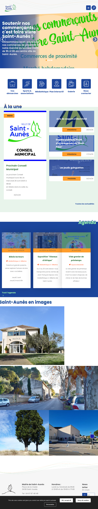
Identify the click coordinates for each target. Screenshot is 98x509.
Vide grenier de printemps (76, 258)
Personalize (50, 504)
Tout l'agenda (9, 292)
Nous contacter (86, 92)
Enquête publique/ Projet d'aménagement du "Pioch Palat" (70, 143)
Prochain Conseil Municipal (16, 167)
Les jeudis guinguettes (72, 167)
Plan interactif (56, 91)
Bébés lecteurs (16, 256)
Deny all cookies (83, 500)
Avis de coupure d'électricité (71, 118)
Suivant (95, 39)
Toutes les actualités (84, 204)
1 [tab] (46, 60)
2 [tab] (48, 60)
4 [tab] (51, 60)
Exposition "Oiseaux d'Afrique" (47, 258)
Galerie (71, 91)
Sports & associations (27, 92)
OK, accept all (66, 500)
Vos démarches (12, 92)
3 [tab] (50, 60)
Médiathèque (42, 91)
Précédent (3, 39)
